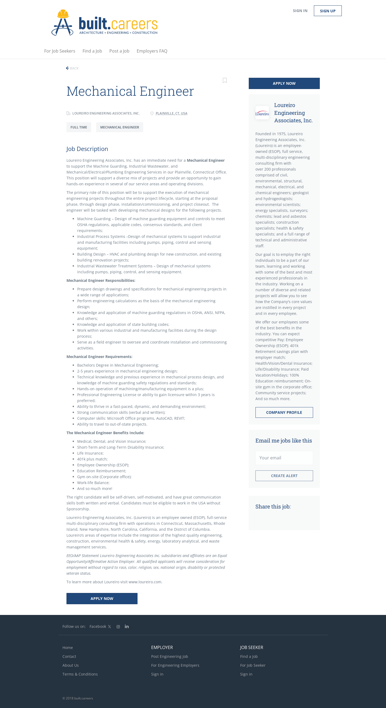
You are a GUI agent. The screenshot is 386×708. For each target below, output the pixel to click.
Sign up (328, 10)
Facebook (98, 626)
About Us (70, 665)
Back (74, 68)
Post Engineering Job (169, 656)
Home (67, 647)
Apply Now (102, 598)
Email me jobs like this (283, 440)
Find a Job (249, 656)
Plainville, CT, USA (171, 113)
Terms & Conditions (80, 674)
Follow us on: (74, 626)
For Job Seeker (253, 665)
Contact (69, 656)
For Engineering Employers (175, 665)
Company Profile (284, 412)
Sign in (300, 10)
